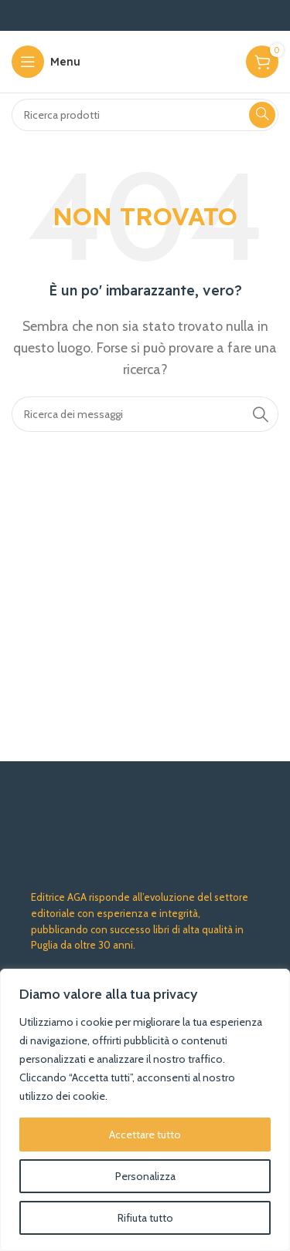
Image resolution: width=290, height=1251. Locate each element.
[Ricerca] (145, 115)
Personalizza (145, 1176)
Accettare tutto (145, 1134)
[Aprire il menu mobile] (46, 61)
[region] (145, 1110)
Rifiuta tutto (145, 1218)
